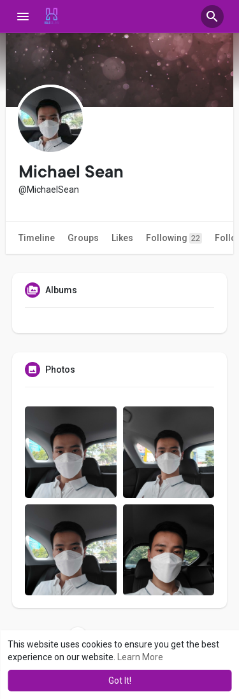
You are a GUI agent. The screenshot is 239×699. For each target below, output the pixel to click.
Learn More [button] (140, 657)
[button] (212, 16)
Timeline (36, 238)
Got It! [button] (119, 680)
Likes (122, 238)
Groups (83, 238)
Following (174, 238)
